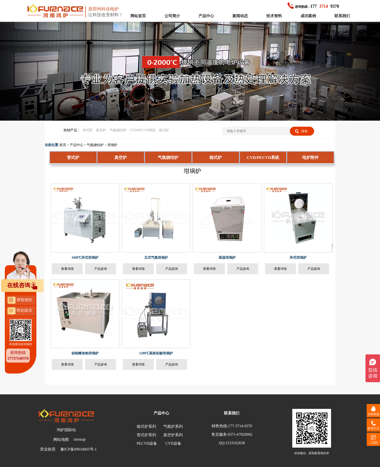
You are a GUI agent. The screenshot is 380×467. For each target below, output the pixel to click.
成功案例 (308, 16)
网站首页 (138, 16)
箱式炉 (164, 130)
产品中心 (206, 16)
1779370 (313, 6)
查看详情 (67, 269)
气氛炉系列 (173, 426)
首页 (62, 145)
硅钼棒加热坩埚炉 (85, 353)
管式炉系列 (146, 435)
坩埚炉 (112, 145)
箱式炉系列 (146, 426)
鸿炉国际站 (66, 430)
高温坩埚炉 (227, 257)
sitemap (80, 439)
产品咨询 (100, 269)
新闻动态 (240, 16)
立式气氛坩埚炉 (156, 257)
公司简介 (172, 16)
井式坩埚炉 (298, 257)
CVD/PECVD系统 (143, 130)
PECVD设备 (147, 443)
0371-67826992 (240, 434)
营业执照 (47, 449)
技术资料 (274, 16)
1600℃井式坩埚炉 (84, 257)
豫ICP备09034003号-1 (78, 449)
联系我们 (342, 16)
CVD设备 (173, 443)
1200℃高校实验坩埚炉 (156, 353)
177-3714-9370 (240, 426)
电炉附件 (310, 157)
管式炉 (88, 130)
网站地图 (61, 439)
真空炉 (101, 130)
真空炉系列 (173, 435)
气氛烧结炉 (118, 130)
